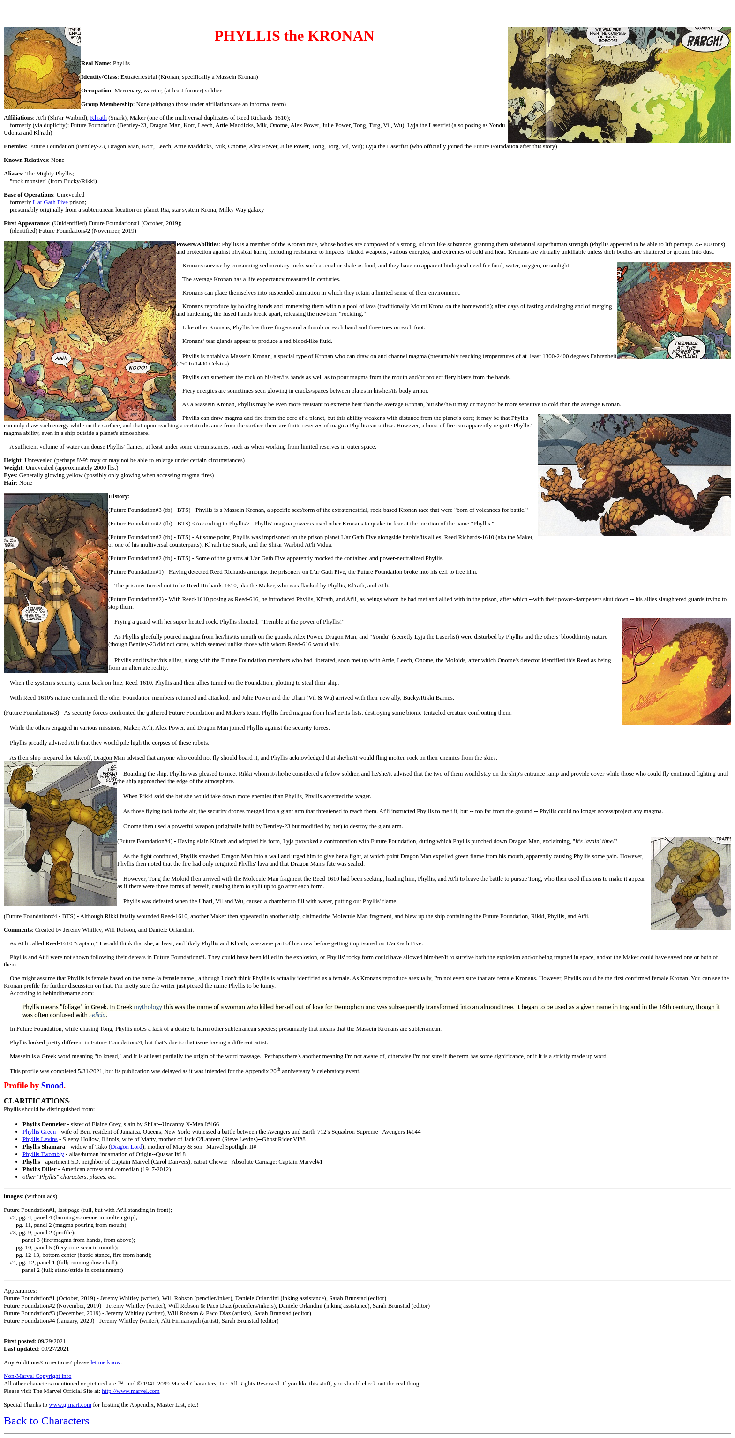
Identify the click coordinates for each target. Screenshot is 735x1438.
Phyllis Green (39, 1131)
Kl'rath (98, 117)
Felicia (97, 1015)
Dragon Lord (126, 1146)
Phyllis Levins (40, 1138)
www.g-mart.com (70, 1404)
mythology (148, 1007)
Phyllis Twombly (43, 1153)
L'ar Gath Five (50, 201)
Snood (52, 1085)
